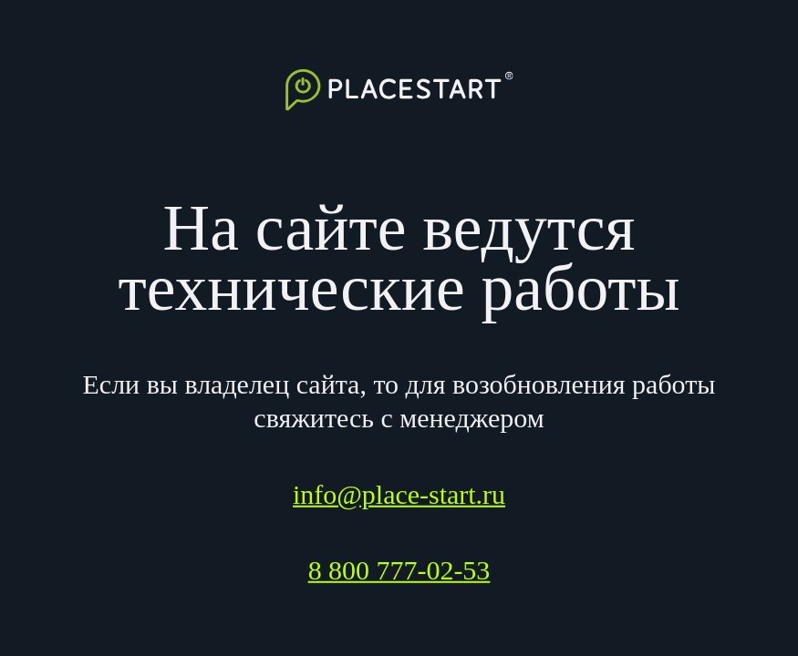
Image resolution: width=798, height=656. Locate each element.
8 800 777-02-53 (399, 570)
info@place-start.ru (399, 494)
